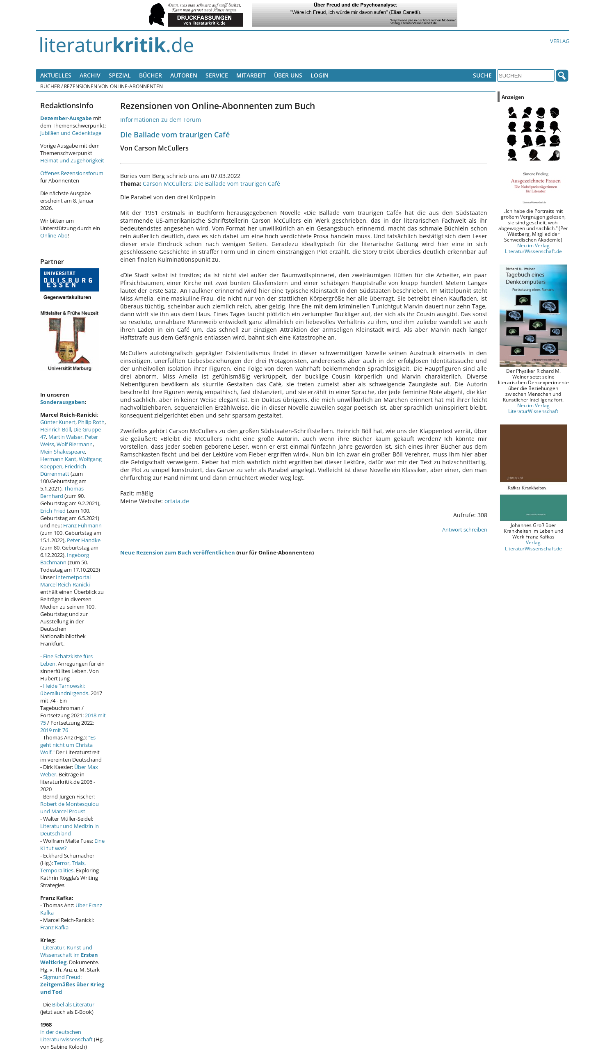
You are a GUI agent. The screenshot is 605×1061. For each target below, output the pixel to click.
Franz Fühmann (82, 525)
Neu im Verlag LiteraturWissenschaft (533, 408)
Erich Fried (53, 510)
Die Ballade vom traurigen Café (175, 134)
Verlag (559, 41)
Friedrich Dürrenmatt (63, 470)
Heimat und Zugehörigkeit (72, 160)
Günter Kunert (57, 422)
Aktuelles (55, 75)
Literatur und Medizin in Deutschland (69, 829)
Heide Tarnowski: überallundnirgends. (64, 689)
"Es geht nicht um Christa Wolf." (68, 745)
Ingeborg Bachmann (64, 558)
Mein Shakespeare (62, 451)
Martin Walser (65, 436)
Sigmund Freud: (72, 984)
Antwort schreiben (464, 529)
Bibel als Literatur (73, 1004)
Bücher (150, 75)
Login (319, 75)
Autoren (183, 75)
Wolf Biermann (75, 444)
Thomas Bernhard (62, 492)
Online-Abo (54, 235)
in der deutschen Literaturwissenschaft (66, 1035)
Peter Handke (83, 540)
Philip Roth (91, 422)
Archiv (90, 75)
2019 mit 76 (54, 730)
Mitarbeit (251, 75)
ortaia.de (176, 501)
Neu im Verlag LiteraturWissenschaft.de (533, 248)
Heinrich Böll (55, 429)
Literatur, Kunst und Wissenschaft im (69, 955)
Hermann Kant (58, 459)
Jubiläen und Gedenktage (70, 133)
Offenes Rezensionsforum (71, 173)
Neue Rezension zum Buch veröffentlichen (177, 552)
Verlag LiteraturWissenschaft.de (533, 545)
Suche (482, 75)
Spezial (120, 75)
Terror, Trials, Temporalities (63, 866)
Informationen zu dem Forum (160, 119)
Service (216, 75)
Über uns (288, 75)
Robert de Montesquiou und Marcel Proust (69, 807)
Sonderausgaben (62, 402)
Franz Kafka (54, 927)
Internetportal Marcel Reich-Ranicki (65, 580)
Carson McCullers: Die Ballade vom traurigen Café (211, 183)
